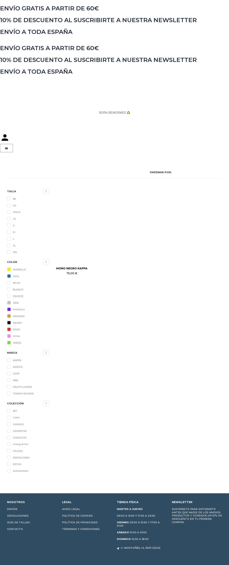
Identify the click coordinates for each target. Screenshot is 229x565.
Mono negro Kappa (72, 268)
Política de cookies (77, 515)
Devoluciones (18, 515)
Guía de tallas (18, 522)
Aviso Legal (71, 509)
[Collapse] (46, 191)
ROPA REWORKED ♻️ (114, 112)
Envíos (12, 509)
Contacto (15, 529)
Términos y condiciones (81, 529)
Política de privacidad (80, 522)
